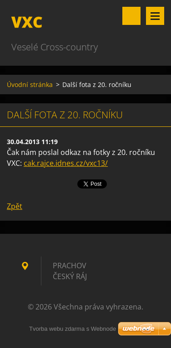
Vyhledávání (131, 16)
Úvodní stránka (30, 84)
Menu (155, 16)
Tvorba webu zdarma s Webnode (72, 328)
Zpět (14, 206)
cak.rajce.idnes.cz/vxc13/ (66, 163)
